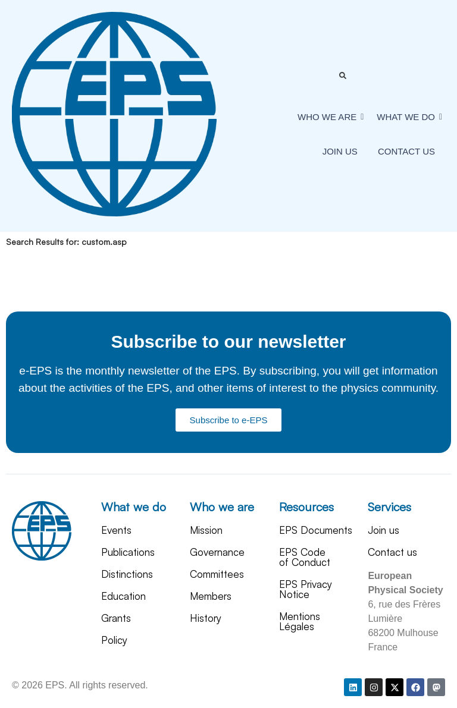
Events (116, 530)
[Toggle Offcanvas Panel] (342, 75)
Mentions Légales (299, 621)
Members (210, 596)
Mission (206, 530)
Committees (217, 574)
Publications (128, 552)
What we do (133, 506)
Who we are (329, 117)
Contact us (406, 151)
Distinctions (127, 574)
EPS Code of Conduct (304, 557)
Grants (116, 618)
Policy (114, 640)
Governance (217, 552)
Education (123, 596)
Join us (340, 151)
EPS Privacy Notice (305, 589)
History (205, 618)
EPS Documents (315, 530)
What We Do (408, 117)
